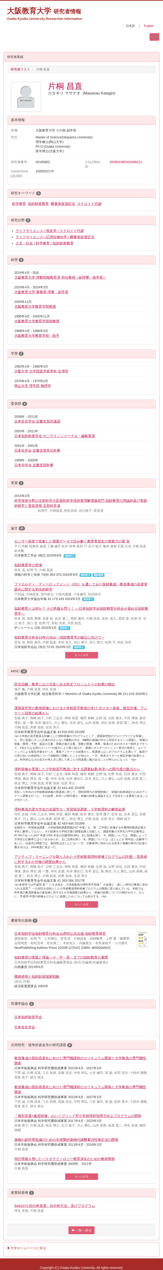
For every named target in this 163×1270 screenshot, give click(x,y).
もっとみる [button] (82, 655)
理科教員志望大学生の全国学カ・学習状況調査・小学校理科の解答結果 (69, 809)
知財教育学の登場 (28, 565)
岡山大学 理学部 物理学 (32, 386)
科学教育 (19, 204)
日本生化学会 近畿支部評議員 (37, 421)
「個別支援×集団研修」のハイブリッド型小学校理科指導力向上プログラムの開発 (77, 1116)
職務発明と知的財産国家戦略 (36, 976)
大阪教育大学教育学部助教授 (36, 321)
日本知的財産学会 (28, 1017)
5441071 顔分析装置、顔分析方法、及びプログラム (54, 1206)
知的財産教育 (38, 204)
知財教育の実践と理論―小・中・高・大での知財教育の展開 (61, 957)
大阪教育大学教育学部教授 (35, 306)
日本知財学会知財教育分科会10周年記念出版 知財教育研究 (60, 933)
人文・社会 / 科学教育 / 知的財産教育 (44, 243)
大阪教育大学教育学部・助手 (36, 336)
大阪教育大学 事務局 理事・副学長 (41, 292)
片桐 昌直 (65, 86)
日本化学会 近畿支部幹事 (33, 465)
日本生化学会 (24, 1027)
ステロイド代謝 (89, 204)
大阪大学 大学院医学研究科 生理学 (41, 371)
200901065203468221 (126, 162)
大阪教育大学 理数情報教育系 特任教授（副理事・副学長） (60, 277)
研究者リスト (20, 69)
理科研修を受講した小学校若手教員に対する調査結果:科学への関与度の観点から (77, 769)
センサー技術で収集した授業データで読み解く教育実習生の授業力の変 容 (72, 541)
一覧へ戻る (81, 1230)
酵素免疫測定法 (63, 204)
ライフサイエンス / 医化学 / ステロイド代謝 (49, 231)
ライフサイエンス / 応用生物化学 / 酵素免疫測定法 (54, 237)
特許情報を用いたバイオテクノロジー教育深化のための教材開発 (64, 1159)
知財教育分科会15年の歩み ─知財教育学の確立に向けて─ (59, 637)
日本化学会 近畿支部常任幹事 (37, 450)
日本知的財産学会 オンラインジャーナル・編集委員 (54, 436)
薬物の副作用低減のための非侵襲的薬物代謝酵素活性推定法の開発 (66, 1140)
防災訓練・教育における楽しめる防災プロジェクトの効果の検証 (64, 684)
